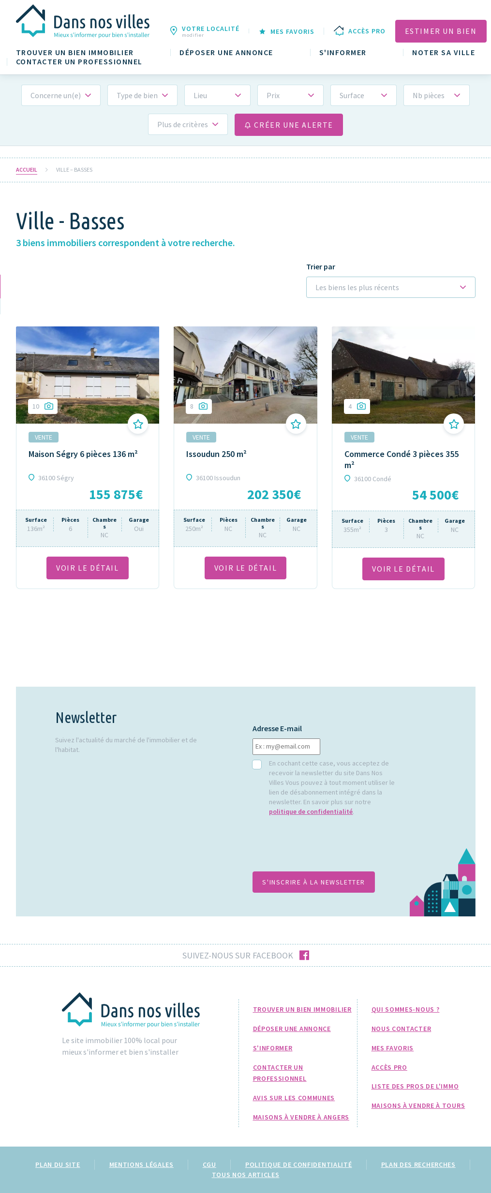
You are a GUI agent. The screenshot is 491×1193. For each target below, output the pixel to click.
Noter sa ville (443, 52)
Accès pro (389, 1067)
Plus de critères (182, 124)
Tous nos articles (246, 1174)
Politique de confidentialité (298, 1164)
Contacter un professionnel (79, 61)
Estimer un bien (441, 31)
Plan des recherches (418, 1164)
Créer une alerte (288, 125)
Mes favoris (393, 1048)
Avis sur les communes (294, 1097)
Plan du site (57, 1164)
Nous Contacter (401, 1028)
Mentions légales (141, 1164)
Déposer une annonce (226, 52)
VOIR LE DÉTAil (87, 568)
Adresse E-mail (277, 728)
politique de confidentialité (311, 811)
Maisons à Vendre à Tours (418, 1105)
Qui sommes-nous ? (406, 1009)
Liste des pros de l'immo (415, 1086)
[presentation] (326, 849)
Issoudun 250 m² (216, 453)
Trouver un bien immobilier (75, 52)
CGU (209, 1164)
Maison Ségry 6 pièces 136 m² (83, 453)
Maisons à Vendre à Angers (301, 1117)
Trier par (320, 266)
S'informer (343, 52)
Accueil (26, 169)
